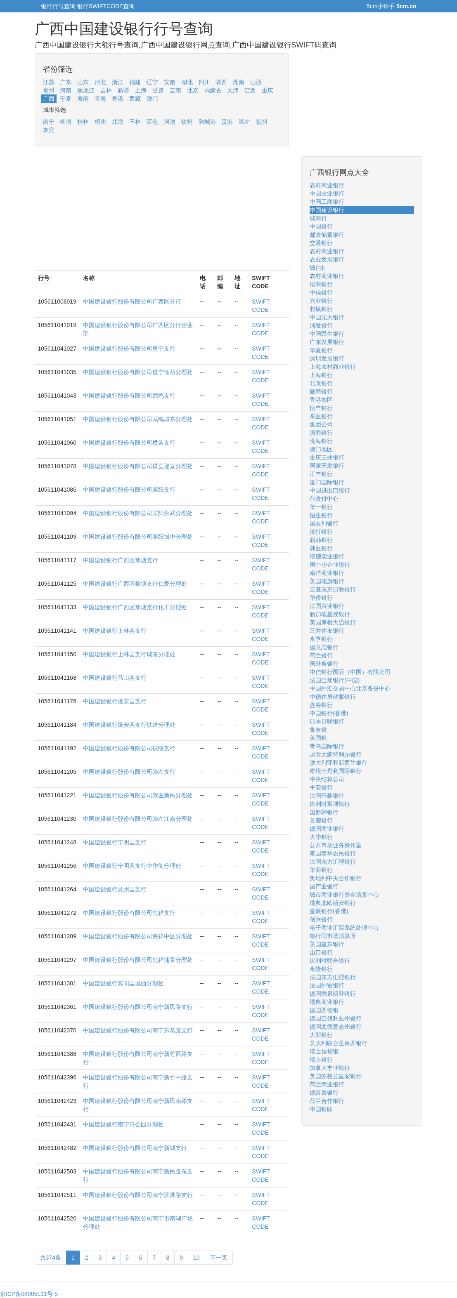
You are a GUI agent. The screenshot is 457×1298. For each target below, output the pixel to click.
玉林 (135, 121)
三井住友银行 (327, 630)
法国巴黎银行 (327, 795)
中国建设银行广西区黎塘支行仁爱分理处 (135, 583)
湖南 (238, 82)
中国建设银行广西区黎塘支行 (120, 560)
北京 (193, 90)
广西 (48, 98)
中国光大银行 (327, 317)
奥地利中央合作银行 (336, 878)
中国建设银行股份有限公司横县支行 (129, 442)
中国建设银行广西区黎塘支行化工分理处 (135, 607)
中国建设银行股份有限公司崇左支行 (129, 771)
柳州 (65, 121)
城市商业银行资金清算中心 (344, 894)
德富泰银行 (324, 1092)
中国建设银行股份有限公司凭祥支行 (129, 912)
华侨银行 (321, 597)
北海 (117, 121)
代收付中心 (324, 498)
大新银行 (321, 1035)
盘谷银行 (321, 705)
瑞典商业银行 (327, 1002)
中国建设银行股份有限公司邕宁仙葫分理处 (138, 372)
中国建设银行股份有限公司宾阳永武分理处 (138, 513)
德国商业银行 (327, 828)
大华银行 (321, 837)
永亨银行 (321, 639)
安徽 (169, 82)
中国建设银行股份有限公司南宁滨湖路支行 (138, 1195)
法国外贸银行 (327, 985)
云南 (175, 90)
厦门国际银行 (327, 482)
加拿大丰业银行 (330, 1068)
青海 (100, 98)
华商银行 (321, 870)
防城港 (207, 121)
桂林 (83, 121)
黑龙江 (86, 90)
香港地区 (321, 399)
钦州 (187, 121)
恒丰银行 (321, 408)
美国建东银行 (327, 944)
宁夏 (65, 98)
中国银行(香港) (329, 713)
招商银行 (321, 284)
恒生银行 (321, 515)
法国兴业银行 (327, 606)
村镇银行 (321, 309)
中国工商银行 (327, 201)
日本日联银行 (327, 721)
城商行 (318, 218)
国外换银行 (324, 663)
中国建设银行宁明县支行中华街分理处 (132, 865)
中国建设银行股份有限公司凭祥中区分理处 (138, 936)
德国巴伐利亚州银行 (336, 1018)
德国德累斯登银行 (333, 993)
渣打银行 (321, 531)
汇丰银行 (321, 474)
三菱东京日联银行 (333, 589)
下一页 (218, 1257)
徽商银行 (321, 391)
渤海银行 (321, 441)
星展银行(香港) (329, 911)
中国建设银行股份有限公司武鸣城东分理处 (138, 419)
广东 (65, 82)
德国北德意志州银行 (336, 1026)
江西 (250, 90)
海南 (83, 98)
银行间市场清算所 (333, 936)
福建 (135, 82)
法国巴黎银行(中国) (335, 680)
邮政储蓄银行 (327, 234)
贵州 (48, 90)
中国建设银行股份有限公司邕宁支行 (129, 348)
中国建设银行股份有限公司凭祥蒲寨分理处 (138, 959)
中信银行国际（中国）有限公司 (350, 672)
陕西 (221, 82)
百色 (152, 121)
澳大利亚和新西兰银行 (338, 762)
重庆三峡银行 (327, 457)
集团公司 (321, 424)
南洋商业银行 (327, 573)
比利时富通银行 (330, 804)
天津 (233, 90)
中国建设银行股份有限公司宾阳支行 (129, 489)
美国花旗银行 (327, 581)
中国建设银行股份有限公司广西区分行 (132, 301)
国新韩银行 (324, 812)
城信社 (318, 267)
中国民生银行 (327, 333)
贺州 (262, 121)
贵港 (227, 121)
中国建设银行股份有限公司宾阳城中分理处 (138, 536)
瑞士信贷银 (324, 1051)
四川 (204, 82)
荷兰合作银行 (327, 1101)
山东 (83, 82)
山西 (256, 82)
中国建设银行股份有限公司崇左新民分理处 (138, 795)
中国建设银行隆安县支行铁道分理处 (129, 724)
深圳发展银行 (327, 358)
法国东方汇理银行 (333, 861)
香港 (117, 98)
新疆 (123, 90)
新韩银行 (321, 540)
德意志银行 (324, 647)
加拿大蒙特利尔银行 (336, 754)
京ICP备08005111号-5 (29, 1294)
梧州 (100, 121)
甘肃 (158, 90)
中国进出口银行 (330, 490)
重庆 (267, 90)
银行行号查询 (58, 6)
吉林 (106, 90)
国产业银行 (324, 886)
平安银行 (321, 787)
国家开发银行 (327, 465)
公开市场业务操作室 (336, 845)
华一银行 (321, 507)
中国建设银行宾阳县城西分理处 (123, 983)
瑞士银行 (321, 1059)
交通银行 (321, 243)
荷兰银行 (321, 655)
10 (196, 1257)
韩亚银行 (321, 548)
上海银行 (321, 375)
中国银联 (321, 1109)
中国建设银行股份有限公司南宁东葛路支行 (138, 1030)
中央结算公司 (327, 779)
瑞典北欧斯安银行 (333, 903)
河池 (169, 121)
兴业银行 (321, 300)
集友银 (318, 729)
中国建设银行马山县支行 (115, 677)
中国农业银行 (327, 193)
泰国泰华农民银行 (333, 853)
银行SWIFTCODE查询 (106, 6)
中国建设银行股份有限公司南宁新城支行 (135, 1148)
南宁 (48, 121)
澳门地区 (321, 449)
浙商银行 (321, 432)
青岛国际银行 (327, 746)
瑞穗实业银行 (327, 556)
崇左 (244, 121)
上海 (141, 90)
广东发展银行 (327, 342)
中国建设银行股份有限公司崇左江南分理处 (138, 818)
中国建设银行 (327, 210)
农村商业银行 (327, 185)
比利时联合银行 (330, 960)
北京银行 (321, 383)
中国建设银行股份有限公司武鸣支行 (129, 395)
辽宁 (152, 82)
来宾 (48, 130)
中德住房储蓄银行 (333, 696)
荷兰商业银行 (327, 1084)
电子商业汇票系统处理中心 (344, 927)
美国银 (318, 738)
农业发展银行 (327, 259)
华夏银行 (321, 350)
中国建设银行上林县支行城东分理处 (129, 654)
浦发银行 (321, 325)
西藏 (135, 98)
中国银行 (321, 226)
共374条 (50, 1257)
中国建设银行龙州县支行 (115, 889)
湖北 (187, 82)
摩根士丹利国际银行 (336, 771)
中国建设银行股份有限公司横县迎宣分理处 (138, 466)
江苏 (48, 82)
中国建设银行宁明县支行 (115, 842)
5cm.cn (406, 6)
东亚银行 (321, 416)
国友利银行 (324, 523)
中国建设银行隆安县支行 (115, 701)
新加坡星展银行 (330, 614)
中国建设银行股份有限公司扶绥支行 (129, 748)
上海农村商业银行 (333, 366)
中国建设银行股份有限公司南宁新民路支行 (138, 1007)
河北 (100, 82)
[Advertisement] (162, 212)
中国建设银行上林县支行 (115, 630)
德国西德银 (324, 1010)
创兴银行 (321, 919)
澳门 (152, 98)
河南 (65, 90)
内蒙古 (213, 90)
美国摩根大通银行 (333, 622)
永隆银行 (321, 969)
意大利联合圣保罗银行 (338, 1043)
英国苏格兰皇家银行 (336, 1076)
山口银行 (321, 952)
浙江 (117, 82)
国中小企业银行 (330, 564)
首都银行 (321, 820)
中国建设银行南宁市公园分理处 (123, 1124)
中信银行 (321, 292)
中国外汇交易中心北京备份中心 (350, 688)
